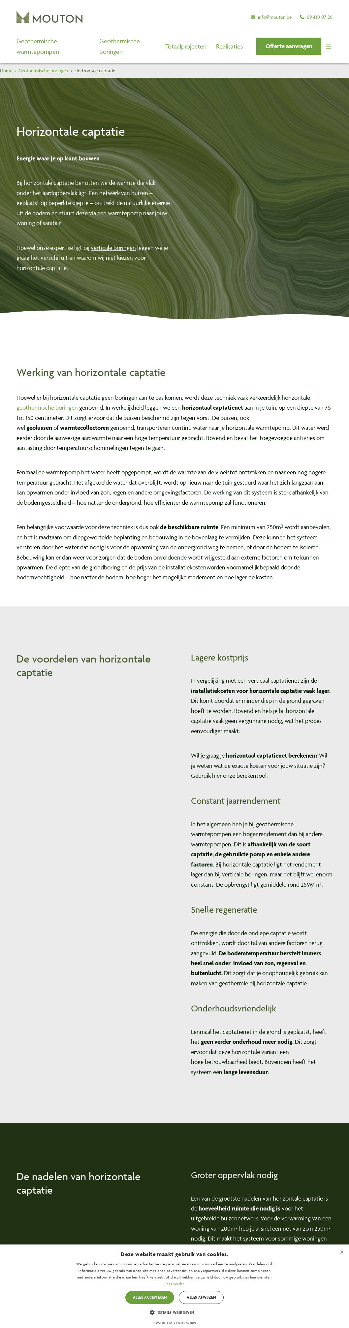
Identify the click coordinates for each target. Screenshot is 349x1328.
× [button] (341, 1251)
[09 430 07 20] (316, 17)
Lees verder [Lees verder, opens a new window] (174, 1283)
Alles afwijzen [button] (201, 1297)
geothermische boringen (47, 407)
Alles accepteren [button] (150, 1297)
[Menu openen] (329, 46)
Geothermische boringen (43, 70)
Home (6, 70)
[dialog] (174, 1286)
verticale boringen (113, 247)
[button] (288, 46)
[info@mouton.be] (271, 17)
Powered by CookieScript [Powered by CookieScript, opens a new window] (175, 1323)
